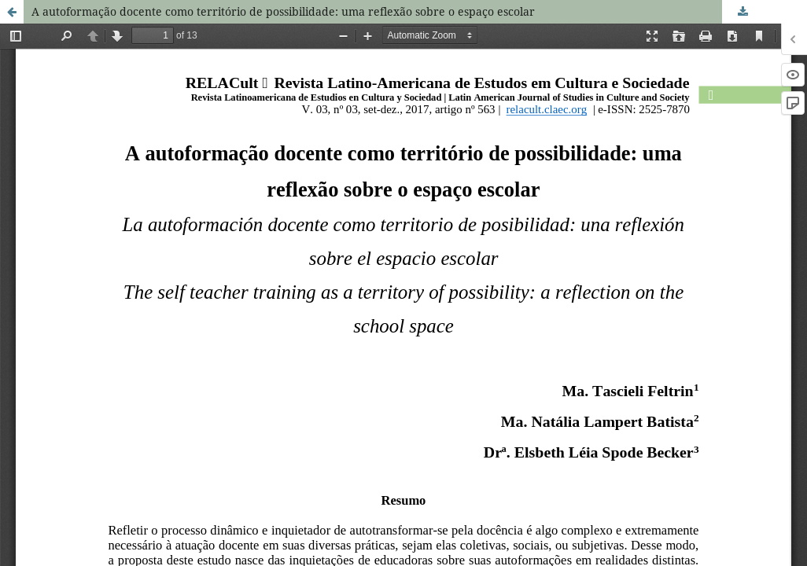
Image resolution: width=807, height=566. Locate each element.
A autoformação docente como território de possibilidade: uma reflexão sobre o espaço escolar (283, 11)
